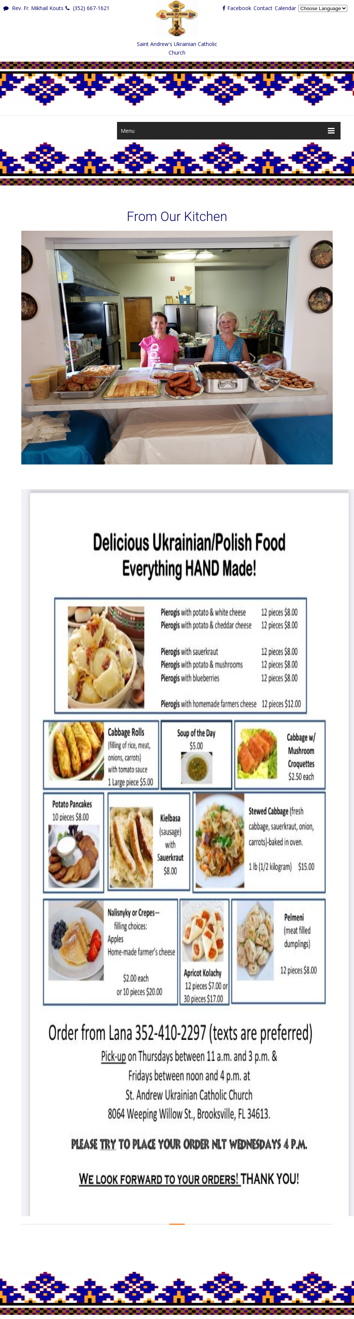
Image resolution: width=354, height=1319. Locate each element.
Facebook (236, 8)
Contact (263, 8)
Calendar (285, 8)
